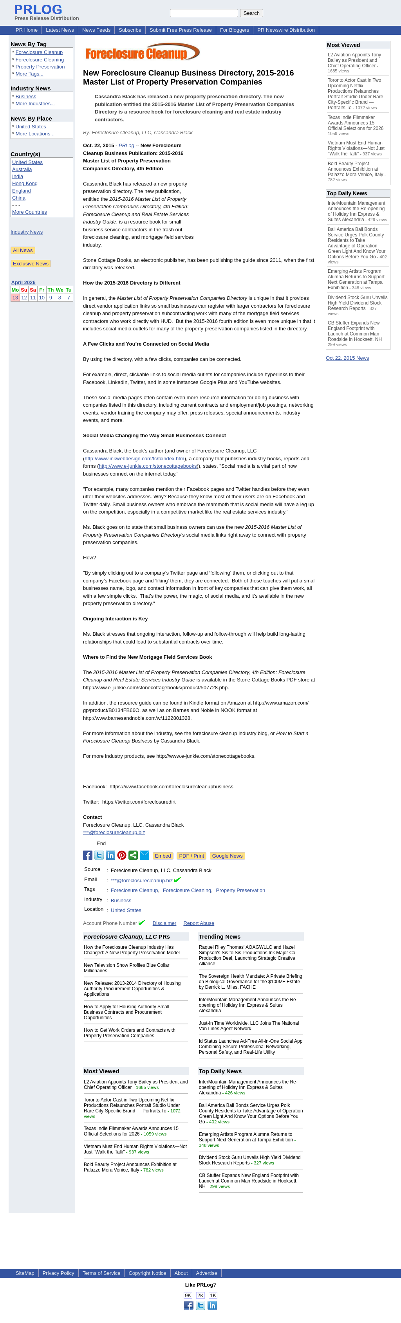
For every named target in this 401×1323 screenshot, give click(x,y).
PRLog (126, 145)
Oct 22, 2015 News (347, 358)
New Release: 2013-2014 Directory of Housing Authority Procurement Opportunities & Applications (132, 989)
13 (15, 298)
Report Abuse (198, 923)
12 (24, 298)
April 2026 (23, 282)
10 (42, 298)
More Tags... (29, 74)
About (181, 1273)
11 (33, 298)
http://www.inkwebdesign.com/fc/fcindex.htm (134, 458)
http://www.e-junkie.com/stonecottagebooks (148, 466)
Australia (22, 169)
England (21, 191)
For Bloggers (234, 30)
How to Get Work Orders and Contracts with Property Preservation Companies (129, 1032)
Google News (227, 856)
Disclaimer (165, 923)
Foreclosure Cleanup (39, 52)
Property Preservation (40, 67)
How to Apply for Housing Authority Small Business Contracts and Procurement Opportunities (126, 1012)
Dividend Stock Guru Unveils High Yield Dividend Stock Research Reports (358, 303)
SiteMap (25, 1273)
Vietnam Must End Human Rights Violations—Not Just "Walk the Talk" (356, 148)
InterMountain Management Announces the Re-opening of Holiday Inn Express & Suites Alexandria (248, 1005)
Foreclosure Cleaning (40, 60)
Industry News (27, 232)
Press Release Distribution (46, 15)
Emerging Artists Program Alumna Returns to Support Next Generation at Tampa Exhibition (246, 1137)
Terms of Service (102, 1273)
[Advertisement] (259, 199)
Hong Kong (25, 183)
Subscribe (130, 30)
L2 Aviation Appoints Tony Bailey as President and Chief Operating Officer (354, 60)
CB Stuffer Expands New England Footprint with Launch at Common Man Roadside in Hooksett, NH (249, 1181)
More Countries (29, 212)
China (18, 198)
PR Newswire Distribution (286, 30)
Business (26, 96)
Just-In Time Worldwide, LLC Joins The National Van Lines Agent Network (249, 1025)
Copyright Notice (147, 1273)
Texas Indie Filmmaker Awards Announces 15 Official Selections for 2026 (131, 1131)
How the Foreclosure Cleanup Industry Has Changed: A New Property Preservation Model (132, 949)
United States (31, 127)
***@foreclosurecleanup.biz (114, 832)
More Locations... (35, 134)
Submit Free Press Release (181, 30)
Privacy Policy (58, 1273)
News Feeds (96, 30)
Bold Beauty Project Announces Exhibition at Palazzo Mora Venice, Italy (130, 1167)
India (17, 176)
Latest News (60, 30)
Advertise (206, 1273)
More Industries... (35, 103)
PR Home (27, 30)
